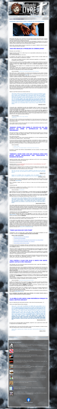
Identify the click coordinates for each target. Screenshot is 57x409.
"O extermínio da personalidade (19, 238)
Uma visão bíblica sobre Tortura (20, 376)
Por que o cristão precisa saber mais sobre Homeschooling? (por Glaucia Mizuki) (28, 239)
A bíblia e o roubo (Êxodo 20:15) (20, 386)
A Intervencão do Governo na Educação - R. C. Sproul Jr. (24, 241)
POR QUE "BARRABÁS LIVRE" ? (36, 16)
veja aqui (27, 74)
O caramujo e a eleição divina (19, 370)
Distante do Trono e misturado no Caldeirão (22, 365)
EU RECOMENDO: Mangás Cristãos (20, 392)
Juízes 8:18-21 (18, 180)
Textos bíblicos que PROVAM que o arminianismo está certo (25, 381)
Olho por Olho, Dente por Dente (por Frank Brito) (26, 280)
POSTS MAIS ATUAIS (13, 337)
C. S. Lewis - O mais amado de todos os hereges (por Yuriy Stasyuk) (26, 344)
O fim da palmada (21, 189)
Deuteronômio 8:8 (29, 226)
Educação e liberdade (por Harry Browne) (21, 236)
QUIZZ (45, 16)
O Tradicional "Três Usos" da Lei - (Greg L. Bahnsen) (20, 116)
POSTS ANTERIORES (43, 337)
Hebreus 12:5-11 (13, 214)
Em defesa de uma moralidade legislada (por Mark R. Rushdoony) (29, 71)
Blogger (34, 405)
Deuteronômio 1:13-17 (19, 291)
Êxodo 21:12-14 (22, 226)
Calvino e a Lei (14, 117)
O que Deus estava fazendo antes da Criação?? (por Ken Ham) (25, 354)
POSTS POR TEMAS (23, 16)
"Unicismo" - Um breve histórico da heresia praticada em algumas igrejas (27, 349)
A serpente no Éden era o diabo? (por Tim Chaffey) (23, 360)
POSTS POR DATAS (13, 16)
